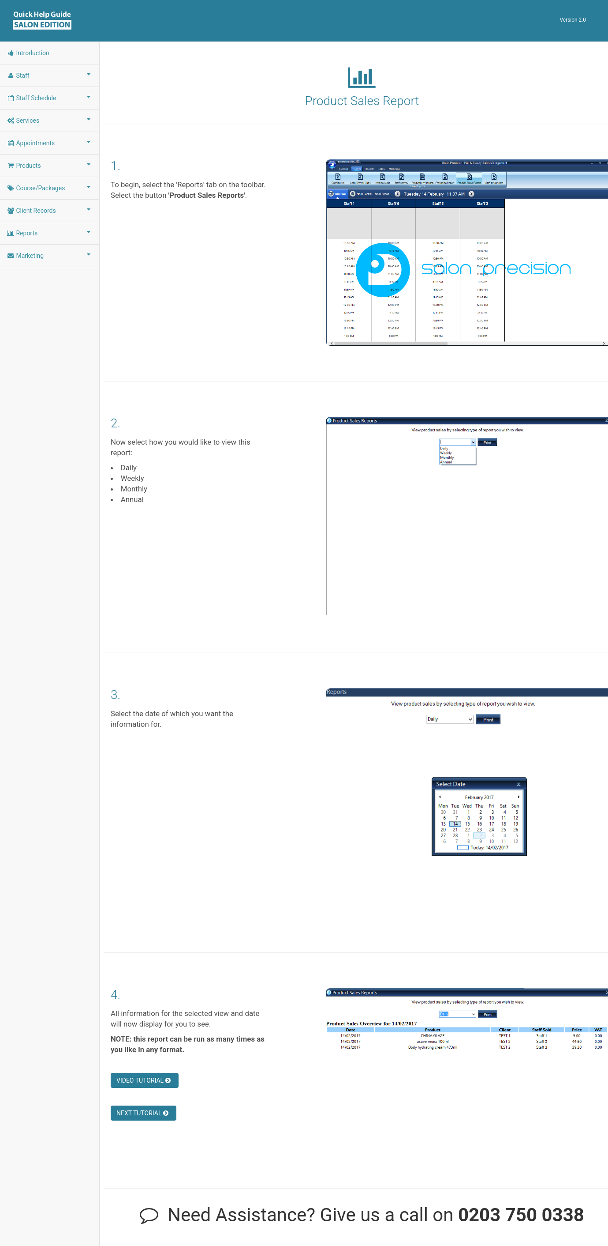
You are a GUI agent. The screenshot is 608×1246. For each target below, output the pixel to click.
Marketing (50, 255)
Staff (50, 75)
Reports (50, 233)
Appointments (50, 143)
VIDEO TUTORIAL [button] (143, 1080)
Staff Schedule (50, 98)
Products (50, 165)
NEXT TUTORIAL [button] (142, 1113)
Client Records (50, 210)
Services (50, 120)
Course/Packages (50, 188)
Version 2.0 (573, 20)
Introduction (28, 53)
